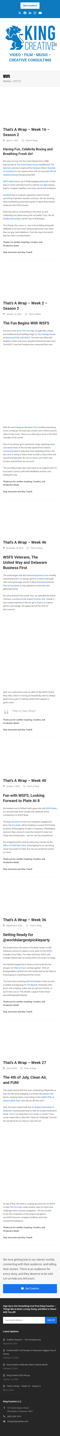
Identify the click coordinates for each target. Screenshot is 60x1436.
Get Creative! (30, 5)
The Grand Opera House (27, 164)
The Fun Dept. (28, 331)
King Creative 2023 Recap (18, 1375)
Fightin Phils (46, 1097)
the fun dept (42, 185)
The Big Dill (32, 985)
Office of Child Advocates (14, 845)
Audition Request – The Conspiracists (24, 1339)
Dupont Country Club (36, 599)
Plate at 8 (18, 968)
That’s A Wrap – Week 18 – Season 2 (24, 1386)
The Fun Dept (16, 1207)
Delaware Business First (26, 427)
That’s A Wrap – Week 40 (24, 780)
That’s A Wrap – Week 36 (24, 920)
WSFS (27, 337)
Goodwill (7, 195)
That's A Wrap (31, 140)
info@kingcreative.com (17, 1421)
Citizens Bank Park (11, 1100)
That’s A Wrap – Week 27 (24, 1062)
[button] (55, 44)
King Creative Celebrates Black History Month (27, 1364)
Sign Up (51, 1320)
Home (7, 81)
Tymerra (16, 471)
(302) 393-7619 (14, 1416)
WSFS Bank (8, 181)
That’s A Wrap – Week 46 (24, 542)
